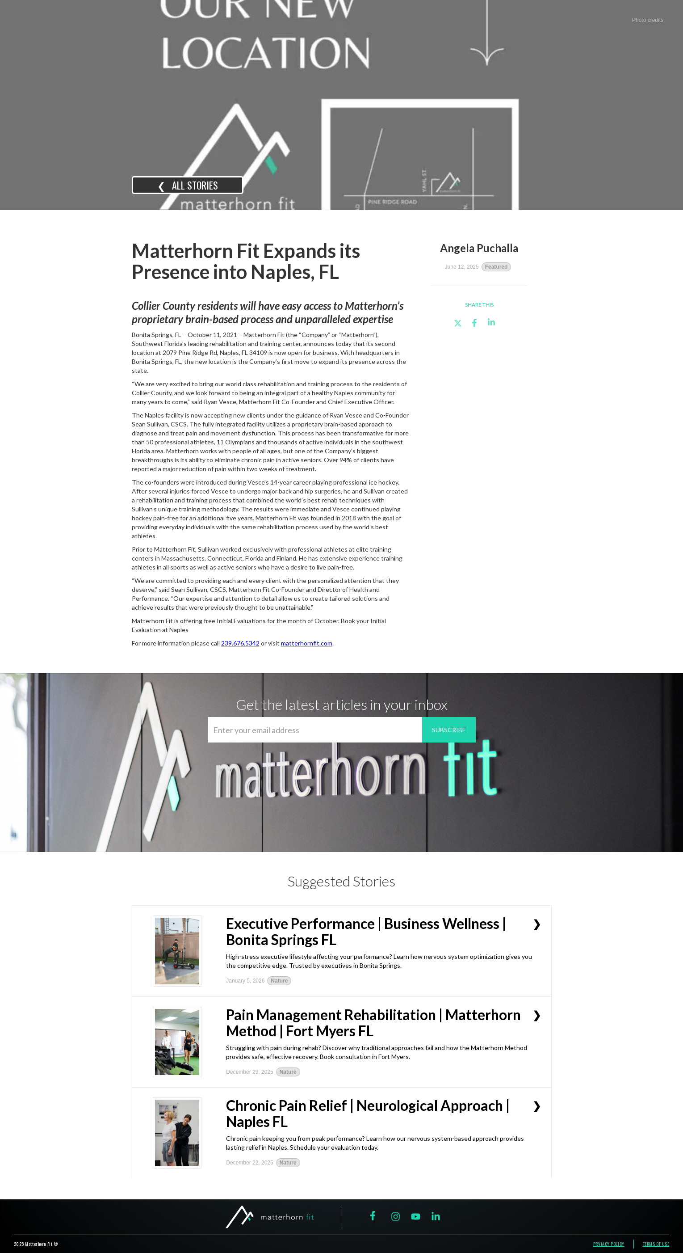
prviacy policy (608, 1243)
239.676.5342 (240, 643)
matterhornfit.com (306, 643)
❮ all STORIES (187, 185)
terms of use (656, 1243)
